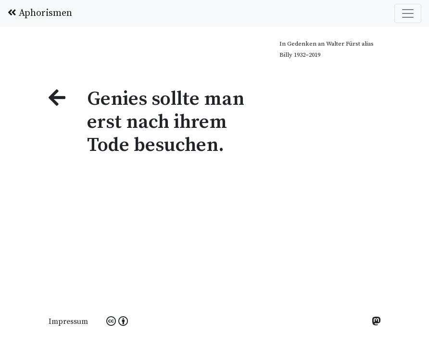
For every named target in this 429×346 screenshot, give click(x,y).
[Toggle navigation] (407, 13)
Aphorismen (40, 13)
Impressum (68, 321)
